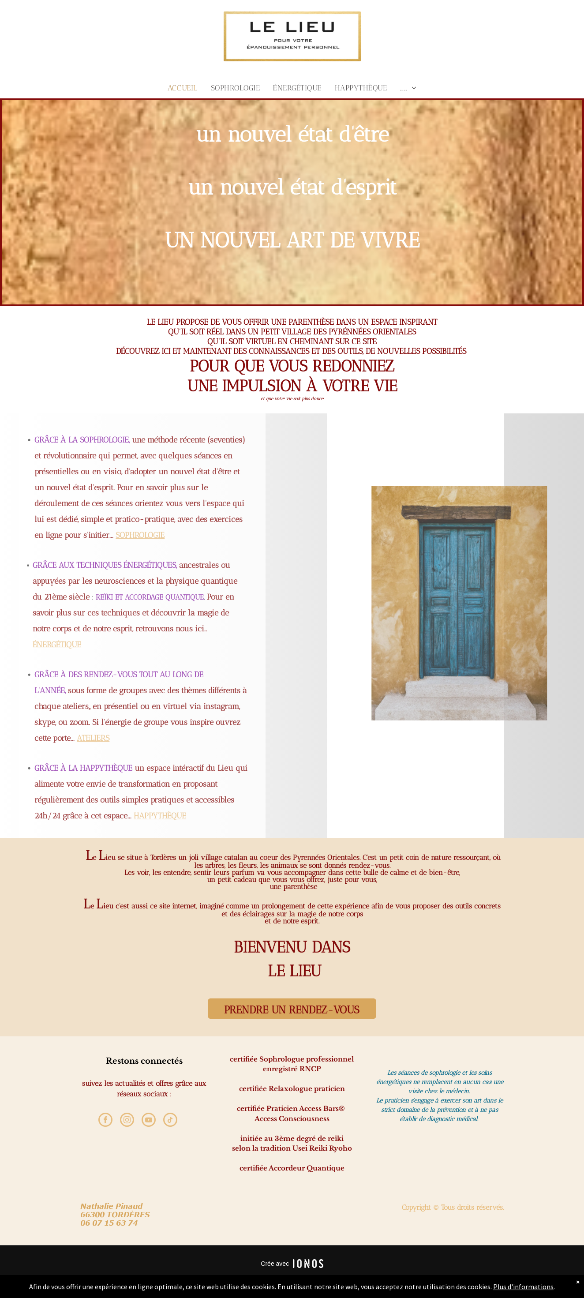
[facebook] (105, 1121)
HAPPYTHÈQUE (77, 816)
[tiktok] (170, 1121)
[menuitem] (182, 88)
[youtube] (149, 1121)
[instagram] (127, 1121)
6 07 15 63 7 (109, 1223)
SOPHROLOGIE (57, 535)
